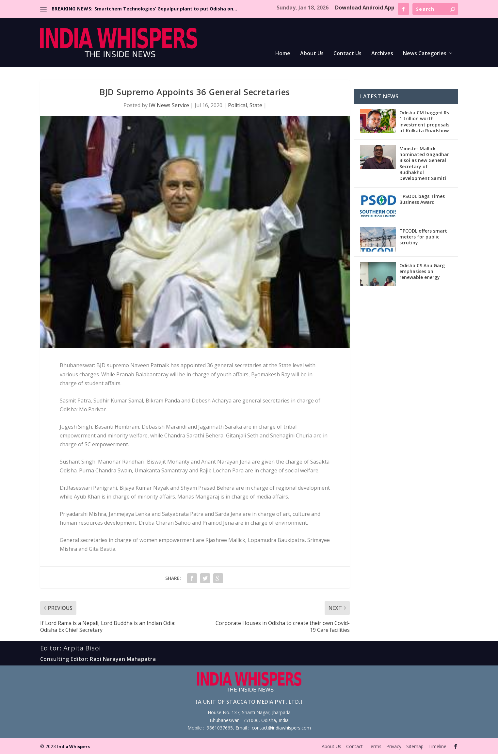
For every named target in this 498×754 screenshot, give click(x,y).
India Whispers (73, 746)
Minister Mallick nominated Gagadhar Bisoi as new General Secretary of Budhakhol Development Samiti (424, 163)
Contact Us (347, 54)
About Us (312, 54)
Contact (354, 746)
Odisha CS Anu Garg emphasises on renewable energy (422, 271)
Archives (382, 54)
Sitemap (415, 746)
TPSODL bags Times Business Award (422, 199)
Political (237, 105)
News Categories (424, 54)
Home (282, 54)
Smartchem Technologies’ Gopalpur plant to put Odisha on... (165, 9)
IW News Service (169, 105)
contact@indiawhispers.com (281, 728)
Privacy (393, 746)
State (255, 105)
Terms (374, 746)
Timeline (437, 746)
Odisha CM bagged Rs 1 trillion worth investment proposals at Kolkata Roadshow (424, 121)
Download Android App (364, 7)
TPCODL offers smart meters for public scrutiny (423, 237)
